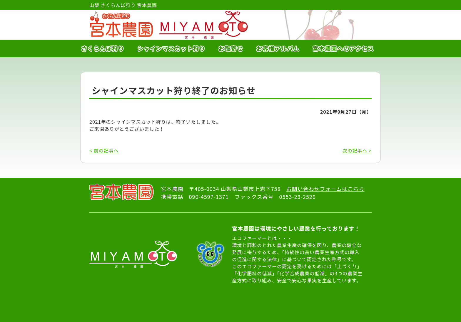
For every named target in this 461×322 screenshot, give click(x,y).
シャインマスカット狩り (172, 48)
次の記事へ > (357, 150)
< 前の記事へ (103, 150)
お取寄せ (230, 48)
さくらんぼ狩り (102, 48)
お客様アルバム (278, 48)
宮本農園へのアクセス (343, 48)
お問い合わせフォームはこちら (325, 188)
